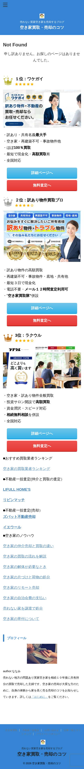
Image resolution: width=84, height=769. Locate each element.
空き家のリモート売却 (21, 588)
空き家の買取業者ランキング (26, 469)
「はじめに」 (39, 696)
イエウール (12, 527)
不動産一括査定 (30, 730)
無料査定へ (42, 185)
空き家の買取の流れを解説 (24, 556)
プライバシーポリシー (48, 734)
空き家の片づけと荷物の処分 (26, 577)
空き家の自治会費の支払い (24, 598)
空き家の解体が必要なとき (24, 567)
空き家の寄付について (21, 619)
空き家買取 (11, 730)
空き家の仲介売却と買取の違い (28, 546)
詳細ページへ (42, 173)
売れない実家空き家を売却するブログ (42, 748)
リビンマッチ (14, 500)
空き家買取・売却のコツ (42, 27)
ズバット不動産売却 (19, 517)
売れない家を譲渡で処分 (23, 608)
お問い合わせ (51, 730)
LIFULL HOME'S (17, 490)
